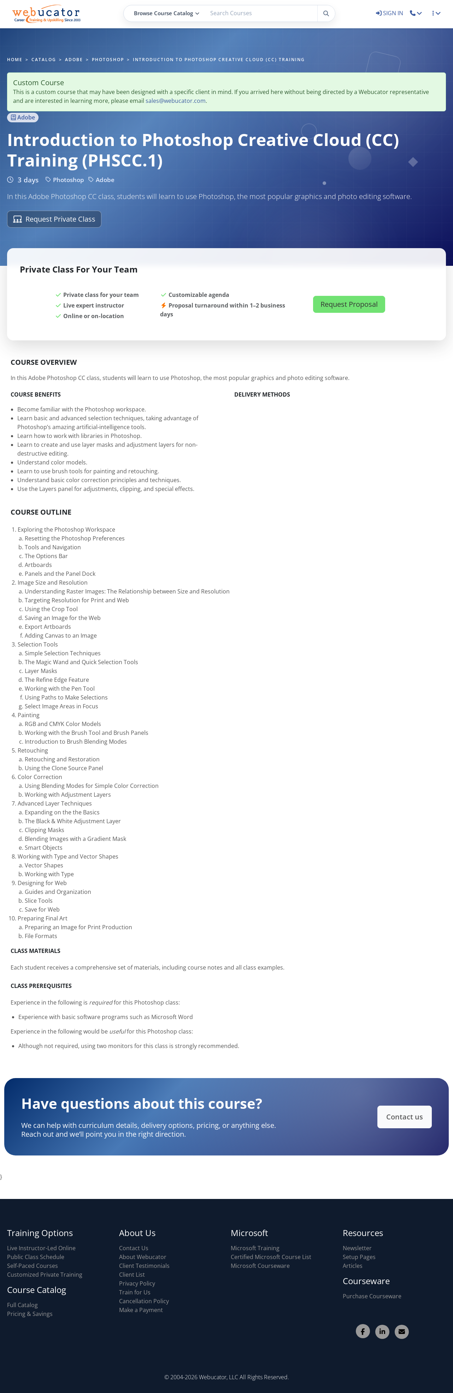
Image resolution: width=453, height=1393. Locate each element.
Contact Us (133, 1248)
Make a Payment (141, 1310)
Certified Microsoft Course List (271, 1257)
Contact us (393, 1116)
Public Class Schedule (35, 1257)
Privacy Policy (137, 1283)
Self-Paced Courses (32, 1266)
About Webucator (142, 1257)
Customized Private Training (44, 1274)
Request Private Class (54, 219)
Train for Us (135, 1292)
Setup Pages (359, 1257)
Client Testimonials (144, 1266)
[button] (416, 13)
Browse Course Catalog (166, 13)
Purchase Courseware (372, 1296)
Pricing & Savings (30, 1314)
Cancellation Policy (144, 1301)
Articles (353, 1266)
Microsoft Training (255, 1248)
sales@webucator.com (176, 101)
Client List (132, 1274)
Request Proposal (349, 310)
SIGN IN (390, 13)
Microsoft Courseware (260, 1266)
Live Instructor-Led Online (41, 1248)
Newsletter (357, 1248)
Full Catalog (22, 1305)
